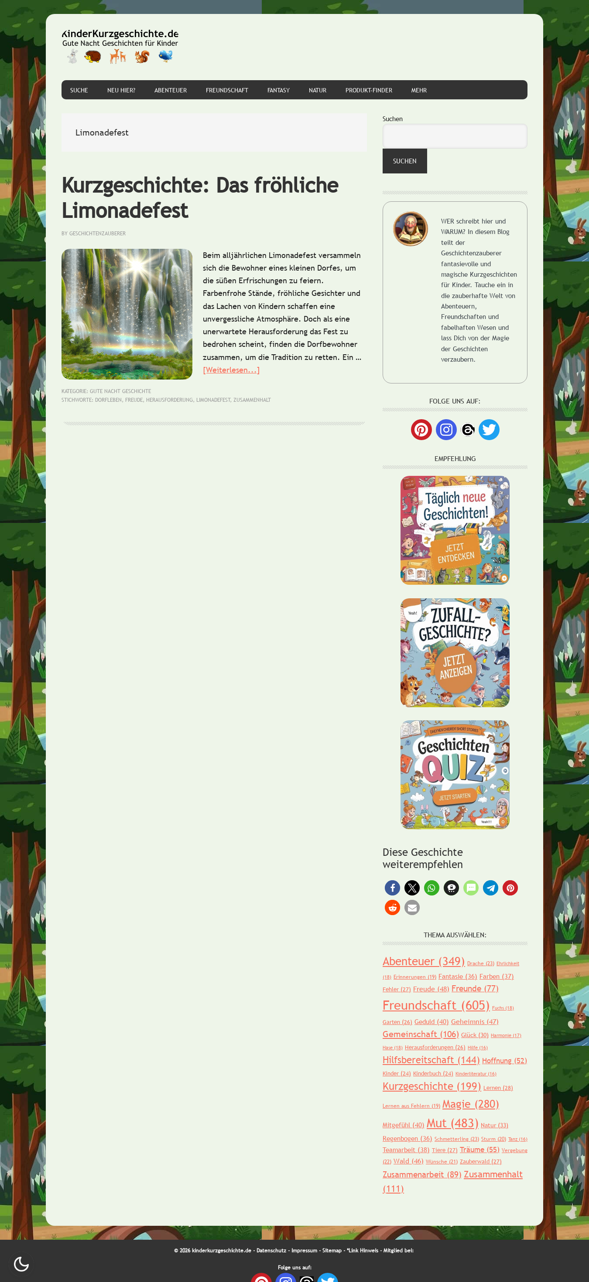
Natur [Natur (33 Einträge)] (494, 1125)
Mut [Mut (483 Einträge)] (453, 1122)
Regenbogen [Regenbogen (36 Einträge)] (407, 1138)
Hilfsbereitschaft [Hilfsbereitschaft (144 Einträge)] (431, 1060)
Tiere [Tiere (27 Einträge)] (445, 1150)
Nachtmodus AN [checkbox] (21, 1264)
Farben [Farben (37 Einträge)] (496, 976)
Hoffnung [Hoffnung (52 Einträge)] (504, 1061)
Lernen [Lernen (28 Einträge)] (498, 1088)
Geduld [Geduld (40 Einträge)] (431, 1021)
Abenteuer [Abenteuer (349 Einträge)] (424, 961)
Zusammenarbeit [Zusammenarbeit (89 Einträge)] (422, 1174)
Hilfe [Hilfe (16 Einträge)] (478, 1047)
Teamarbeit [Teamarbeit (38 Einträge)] (406, 1149)
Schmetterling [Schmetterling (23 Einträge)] (457, 1139)
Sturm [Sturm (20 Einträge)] (493, 1139)
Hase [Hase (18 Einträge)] (393, 1047)
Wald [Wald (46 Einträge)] (409, 1161)
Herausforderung (169, 400)
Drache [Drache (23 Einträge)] (480, 963)
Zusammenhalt (252, 400)
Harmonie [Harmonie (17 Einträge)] (506, 1035)
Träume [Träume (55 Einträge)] (480, 1150)
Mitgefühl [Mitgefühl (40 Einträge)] (404, 1124)
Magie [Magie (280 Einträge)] (470, 1104)
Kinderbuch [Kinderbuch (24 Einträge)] (433, 1073)
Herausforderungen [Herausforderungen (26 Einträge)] (435, 1047)
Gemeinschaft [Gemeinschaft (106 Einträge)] (421, 1034)
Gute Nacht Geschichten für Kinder (120, 47)
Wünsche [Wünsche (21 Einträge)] (442, 1162)
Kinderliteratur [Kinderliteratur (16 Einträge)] (476, 1073)
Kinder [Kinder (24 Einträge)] (397, 1073)
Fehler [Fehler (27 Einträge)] (397, 989)
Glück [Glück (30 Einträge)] (475, 1035)
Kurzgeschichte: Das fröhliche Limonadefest (200, 198)
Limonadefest (213, 400)
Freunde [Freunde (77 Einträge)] (475, 988)
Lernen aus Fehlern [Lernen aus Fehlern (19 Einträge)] (411, 1106)
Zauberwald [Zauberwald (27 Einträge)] (481, 1161)
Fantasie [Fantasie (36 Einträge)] (457, 976)
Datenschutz (271, 1251)
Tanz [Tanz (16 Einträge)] (517, 1139)
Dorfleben (108, 400)
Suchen (393, 118)
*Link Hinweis (362, 1251)
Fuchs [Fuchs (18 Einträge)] (503, 1007)
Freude (134, 400)
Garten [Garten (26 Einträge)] (397, 1022)
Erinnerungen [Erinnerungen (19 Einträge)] (415, 977)
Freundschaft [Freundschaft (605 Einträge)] (436, 1005)
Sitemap (332, 1251)
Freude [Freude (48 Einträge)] (431, 989)
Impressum (304, 1251)
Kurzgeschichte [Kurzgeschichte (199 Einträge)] (432, 1086)
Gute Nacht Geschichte (120, 391)
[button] (392, 887)
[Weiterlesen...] (231, 370)
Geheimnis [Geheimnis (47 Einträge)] (475, 1021)
